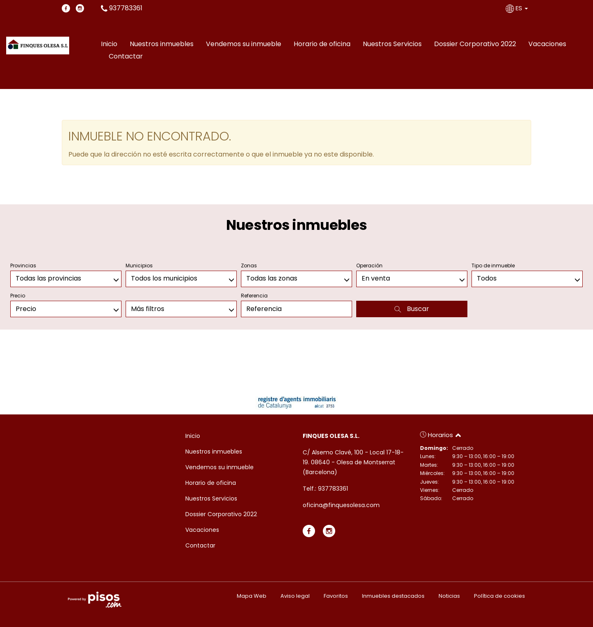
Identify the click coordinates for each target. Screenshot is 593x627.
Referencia (254, 295)
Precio (17, 295)
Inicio (109, 44)
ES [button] (518, 8)
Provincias (23, 265)
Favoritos (336, 596)
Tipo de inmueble (493, 265)
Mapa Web (251, 596)
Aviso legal (295, 596)
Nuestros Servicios (392, 44)
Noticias (449, 596)
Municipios (139, 265)
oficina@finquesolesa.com (341, 505)
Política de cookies (499, 596)
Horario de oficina (322, 44)
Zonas (249, 265)
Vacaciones (547, 44)
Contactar (126, 56)
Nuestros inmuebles (162, 44)
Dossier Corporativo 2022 (475, 44)
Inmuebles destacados (393, 596)
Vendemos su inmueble (243, 44)
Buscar (412, 309)
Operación (369, 265)
